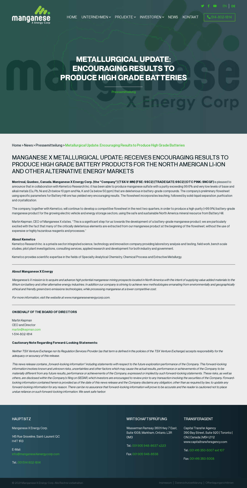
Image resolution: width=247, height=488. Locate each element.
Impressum (165, 482)
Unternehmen (95, 17)
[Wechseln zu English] (224, 6)
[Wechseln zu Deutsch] (233, 6)
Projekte (124, 17)
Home (72, 17)
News (173, 17)
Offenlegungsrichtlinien (219, 482)
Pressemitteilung (124, 92)
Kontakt (191, 17)
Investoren (150, 17)
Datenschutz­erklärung (188, 482)
